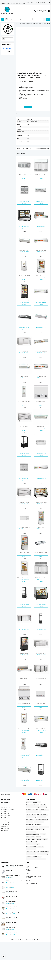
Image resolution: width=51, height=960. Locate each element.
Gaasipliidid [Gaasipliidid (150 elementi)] (29, 825)
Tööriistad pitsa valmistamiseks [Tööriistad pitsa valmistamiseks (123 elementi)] (33, 874)
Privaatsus (28, 900)
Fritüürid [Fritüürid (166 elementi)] (42, 823)
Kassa (27, 887)
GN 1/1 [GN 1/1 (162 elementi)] (44, 825)
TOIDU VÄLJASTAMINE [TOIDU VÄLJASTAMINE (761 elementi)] (42, 872)
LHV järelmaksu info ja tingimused (33, 894)
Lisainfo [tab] (18, 113)
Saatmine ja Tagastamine (31, 901)
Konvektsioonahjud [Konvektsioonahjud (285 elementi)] (31, 835)
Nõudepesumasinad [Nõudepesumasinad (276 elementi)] (31, 850)
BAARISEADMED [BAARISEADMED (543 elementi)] (37, 820)
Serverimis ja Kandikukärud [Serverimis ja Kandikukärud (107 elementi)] (32, 862)
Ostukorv (28, 898)
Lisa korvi (28, 107)
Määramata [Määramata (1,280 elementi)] (29, 847)
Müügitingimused (29, 897)
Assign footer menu (5, 812)
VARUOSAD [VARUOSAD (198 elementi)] (42, 877)
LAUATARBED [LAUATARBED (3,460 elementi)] (30, 842)
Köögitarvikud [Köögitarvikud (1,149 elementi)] (30, 837)
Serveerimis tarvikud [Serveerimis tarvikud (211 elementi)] (31, 860)
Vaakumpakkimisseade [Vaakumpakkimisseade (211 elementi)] (31, 877)
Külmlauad (42, 148)
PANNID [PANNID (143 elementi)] (42, 852)
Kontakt (27, 891)
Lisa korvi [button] (24, 178)
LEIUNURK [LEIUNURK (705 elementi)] (38, 842)
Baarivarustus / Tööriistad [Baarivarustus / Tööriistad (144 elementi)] (32, 823)
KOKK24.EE (17, 958)
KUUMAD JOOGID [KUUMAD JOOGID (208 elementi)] (41, 835)
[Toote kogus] (20, 107)
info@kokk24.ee (43, 11)
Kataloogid (28, 888)
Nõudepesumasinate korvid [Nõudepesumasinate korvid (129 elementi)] (32, 852)
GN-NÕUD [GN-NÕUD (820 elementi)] (37, 825)
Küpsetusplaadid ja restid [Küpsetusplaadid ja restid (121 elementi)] (42, 837)
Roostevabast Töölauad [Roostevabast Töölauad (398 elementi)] (42, 857)
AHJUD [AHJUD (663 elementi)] (28, 820)
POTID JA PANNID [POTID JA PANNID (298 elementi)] (30, 857)
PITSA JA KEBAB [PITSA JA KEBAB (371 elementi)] (30, 855)
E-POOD (27, 883)
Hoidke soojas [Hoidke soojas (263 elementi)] (30, 830)
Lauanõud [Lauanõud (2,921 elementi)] (29, 840)
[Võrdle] (34, 107)
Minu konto (28, 895)
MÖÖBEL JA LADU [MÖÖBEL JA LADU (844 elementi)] (43, 845)
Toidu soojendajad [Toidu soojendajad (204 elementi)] (31, 872)
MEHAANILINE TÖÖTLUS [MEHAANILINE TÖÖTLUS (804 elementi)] (32, 845)
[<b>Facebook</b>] (8, 48)
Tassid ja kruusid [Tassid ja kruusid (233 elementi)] (30, 867)
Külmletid (47, 148)
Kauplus (27, 890)
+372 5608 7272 (43, 10)
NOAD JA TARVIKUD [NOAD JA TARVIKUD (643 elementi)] (40, 847)
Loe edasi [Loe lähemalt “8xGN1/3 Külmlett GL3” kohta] (41, 256)
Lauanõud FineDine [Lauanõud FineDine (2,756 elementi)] (39, 840)
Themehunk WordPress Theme (33, 958)
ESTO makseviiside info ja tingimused (34, 886)
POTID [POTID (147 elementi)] (38, 855)
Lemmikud (28, 893)
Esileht (27, 884)
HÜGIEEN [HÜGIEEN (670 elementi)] (38, 830)
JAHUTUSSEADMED (35, 148)
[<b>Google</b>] (8, 51)
